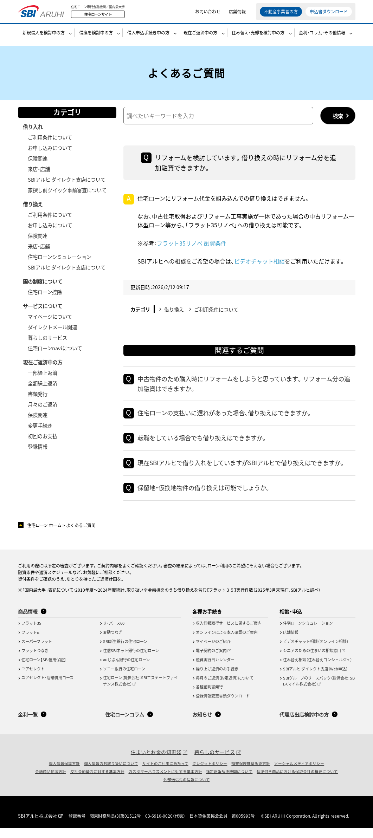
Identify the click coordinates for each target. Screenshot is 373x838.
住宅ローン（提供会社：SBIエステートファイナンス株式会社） (140, 691)
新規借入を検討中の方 (43, 37)
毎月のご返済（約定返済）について (224, 688)
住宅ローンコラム (124, 724)
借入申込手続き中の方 (148, 37)
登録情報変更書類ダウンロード (223, 706)
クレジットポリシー (209, 773)
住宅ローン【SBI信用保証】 (43, 670)
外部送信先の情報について (186, 790)
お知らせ (202, 724)
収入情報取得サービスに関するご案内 (229, 633)
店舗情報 (237, 14)
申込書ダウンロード (329, 14)
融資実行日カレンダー (215, 670)
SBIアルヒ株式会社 (36, 826)
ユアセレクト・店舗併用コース (47, 688)
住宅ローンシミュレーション (308, 633)
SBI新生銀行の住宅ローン (125, 652)
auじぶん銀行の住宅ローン (126, 670)
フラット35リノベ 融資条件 (191, 243)
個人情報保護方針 (64, 773)
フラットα (30, 642)
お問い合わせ (207, 14)
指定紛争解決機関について (229, 782)
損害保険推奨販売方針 (250, 773)
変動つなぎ (112, 642)
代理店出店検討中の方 (304, 724)
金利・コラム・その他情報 (322, 37)
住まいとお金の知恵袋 (156, 762)
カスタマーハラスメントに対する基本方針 (165, 782)
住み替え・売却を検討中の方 (258, 37)
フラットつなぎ (35, 660)
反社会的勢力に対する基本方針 (97, 782)
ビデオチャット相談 (259, 261)
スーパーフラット (36, 652)
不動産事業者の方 (281, 14)
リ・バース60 (113, 633)
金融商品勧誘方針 (50, 782)
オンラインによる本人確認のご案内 (227, 642)
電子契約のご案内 (211, 660)
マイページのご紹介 (213, 652)
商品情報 (28, 621)
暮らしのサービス (214, 762)
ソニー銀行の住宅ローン (124, 679)
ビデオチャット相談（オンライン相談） (315, 652)
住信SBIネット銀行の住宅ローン (131, 660)
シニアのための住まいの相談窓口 (312, 660)
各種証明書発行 (209, 697)
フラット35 (31, 633)
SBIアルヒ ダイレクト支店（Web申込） (315, 679)
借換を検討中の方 (96, 37)
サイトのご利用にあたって (165, 773)
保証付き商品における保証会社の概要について (297, 782)
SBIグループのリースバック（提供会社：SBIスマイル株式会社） (319, 691)
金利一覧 (28, 724)
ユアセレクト (33, 679)
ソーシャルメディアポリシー (299, 773)
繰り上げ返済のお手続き (217, 679)
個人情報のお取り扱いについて (111, 773)
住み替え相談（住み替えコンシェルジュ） (317, 670)
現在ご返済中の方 (200, 37)
